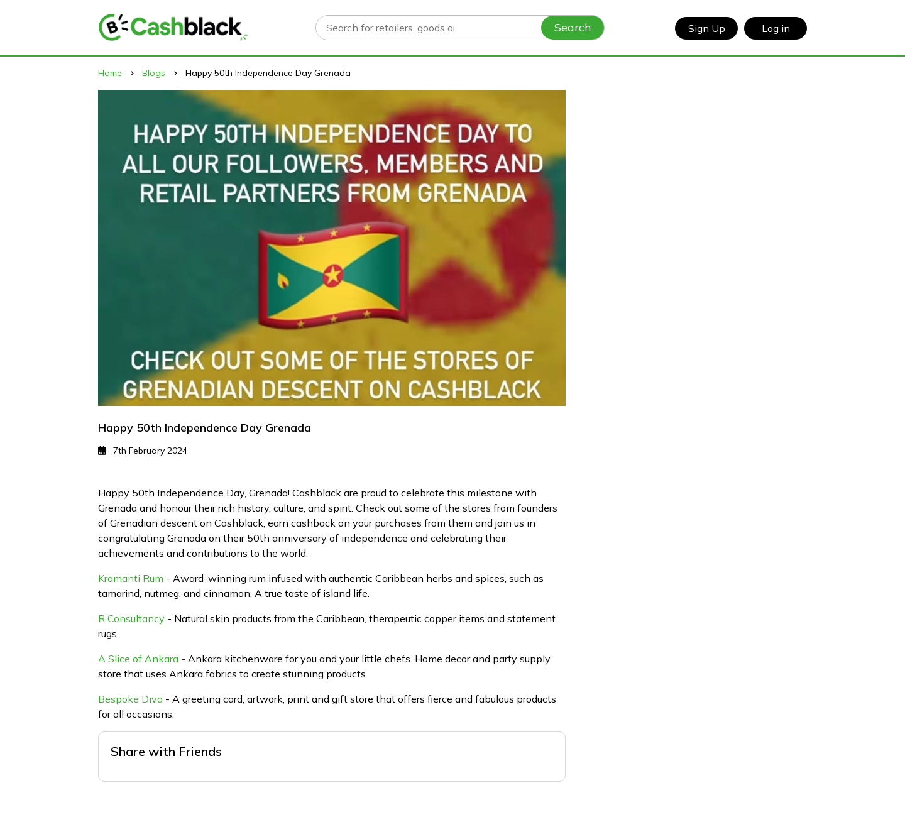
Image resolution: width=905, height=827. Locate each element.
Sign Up (706, 28)
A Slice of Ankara (138, 658)
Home (110, 73)
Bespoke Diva (130, 699)
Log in (776, 28)
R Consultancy (131, 618)
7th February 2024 (142, 450)
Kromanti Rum (130, 578)
